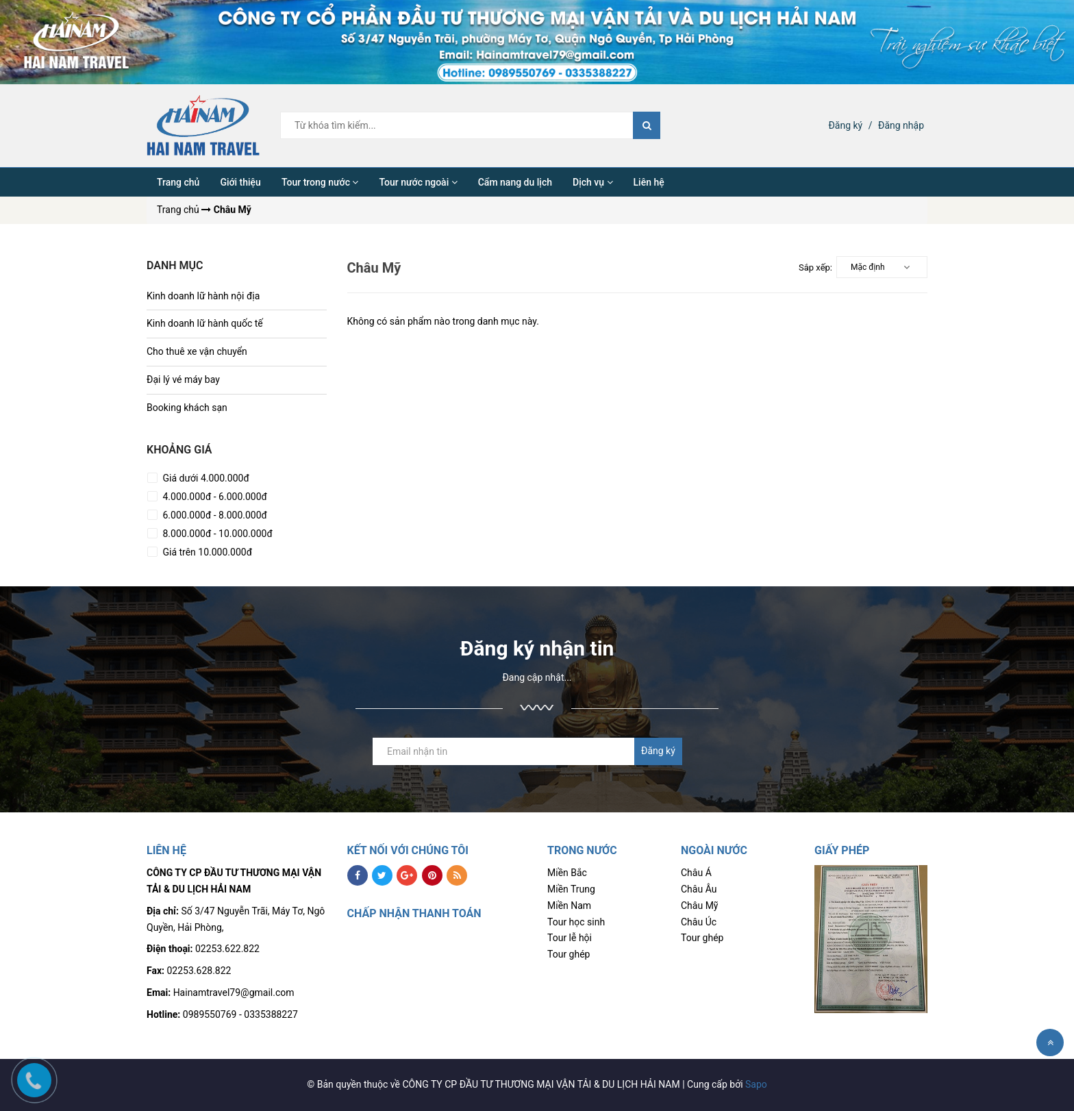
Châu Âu (698, 889)
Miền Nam (569, 905)
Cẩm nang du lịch (515, 182)
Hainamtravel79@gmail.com (234, 992)
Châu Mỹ (699, 905)
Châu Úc (698, 921)
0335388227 (271, 1014)
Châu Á (696, 872)
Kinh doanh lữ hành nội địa (203, 295)
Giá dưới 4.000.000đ (204, 478)
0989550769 (210, 1014)
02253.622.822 (227, 948)
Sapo (756, 1084)
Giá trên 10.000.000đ (206, 552)
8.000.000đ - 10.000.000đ (216, 533)
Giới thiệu (240, 182)
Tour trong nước (320, 182)
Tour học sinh (576, 921)
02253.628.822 (199, 970)
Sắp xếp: (815, 267)
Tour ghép (568, 954)
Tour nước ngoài (418, 182)
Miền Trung (571, 889)
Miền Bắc (567, 872)
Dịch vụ (593, 182)
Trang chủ (178, 182)
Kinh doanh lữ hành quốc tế (205, 323)
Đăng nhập (901, 125)
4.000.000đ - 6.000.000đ (213, 496)
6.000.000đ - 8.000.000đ (213, 515)
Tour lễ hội (569, 937)
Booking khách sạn (187, 407)
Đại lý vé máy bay (183, 379)
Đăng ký (845, 125)
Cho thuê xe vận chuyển (197, 351)
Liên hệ (649, 182)
